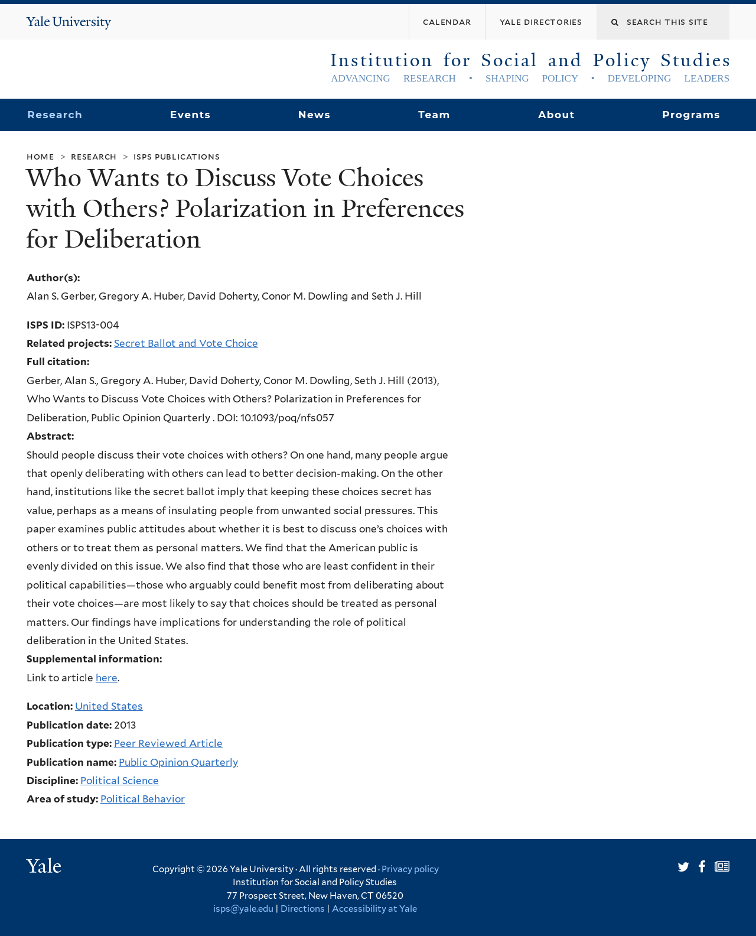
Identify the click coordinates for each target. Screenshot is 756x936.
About (556, 115)
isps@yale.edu (243, 909)
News (314, 115)
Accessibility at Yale (374, 909)
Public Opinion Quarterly (178, 762)
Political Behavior (142, 799)
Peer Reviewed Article (168, 743)
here (107, 678)
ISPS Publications (176, 156)
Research (55, 115)
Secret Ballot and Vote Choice (186, 343)
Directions (303, 909)
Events (190, 115)
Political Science (119, 780)
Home (40, 156)
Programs (691, 115)
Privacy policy (410, 869)
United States (109, 706)
